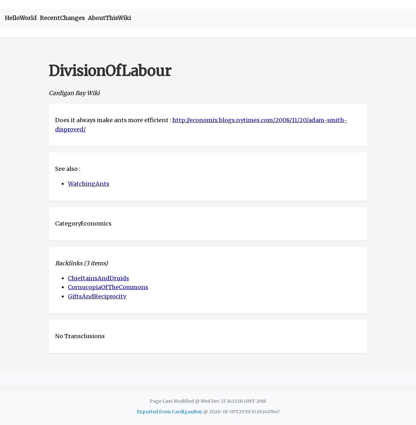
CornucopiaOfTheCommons (108, 287)
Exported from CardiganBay (169, 412)
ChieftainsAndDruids (98, 278)
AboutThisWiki (109, 18)
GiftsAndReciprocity (97, 296)
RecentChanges (62, 18)
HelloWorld (21, 18)
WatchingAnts (88, 183)
